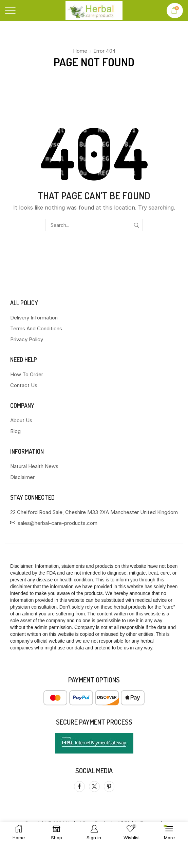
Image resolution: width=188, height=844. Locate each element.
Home (80, 51)
